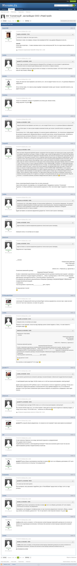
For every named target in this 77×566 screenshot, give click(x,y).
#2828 (73, 216)
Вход (68, 1)
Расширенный (75, 5)
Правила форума (66, 561)
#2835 (73, 434)
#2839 (73, 516)
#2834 (73, 417)
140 (13, 20)
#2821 (73, 28)
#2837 (73, 474)
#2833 (73, 395)
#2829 (73, 237)
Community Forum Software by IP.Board (68, 564)
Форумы (11, 9)
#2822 (73, 55)
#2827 (73, 194)
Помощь (14, 564)
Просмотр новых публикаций (65, 9)
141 (15, 20)
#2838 (73, 495)
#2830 (73, 295)
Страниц (9, 20)
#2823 (73, 76)
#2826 (73, 143)
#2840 (73, 535)
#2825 (73, 116)
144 (23, 20)
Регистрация (73, 1)
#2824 (73, 95)
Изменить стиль (7, 564)
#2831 (73, 312)
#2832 (73, 367)
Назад (4, 20)
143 (20, 20)
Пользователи (19, 9)
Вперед (27, 20)
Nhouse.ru (4, 9)
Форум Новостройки (5, 561)
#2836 (73, 455)
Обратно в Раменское (71, 557)
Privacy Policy (73, 561)
